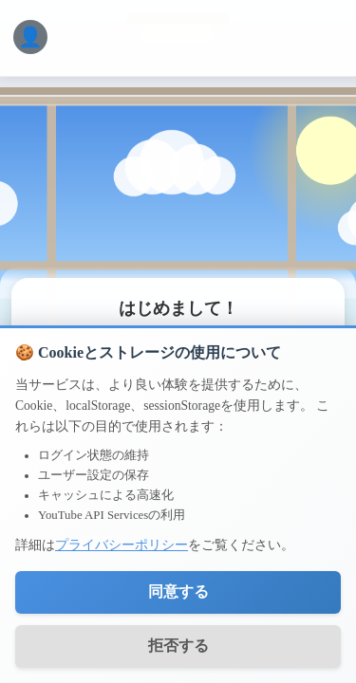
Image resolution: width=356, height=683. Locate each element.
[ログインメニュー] (30, 37)
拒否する (178, 645)
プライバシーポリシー (121, 545)
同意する (178, 591)
